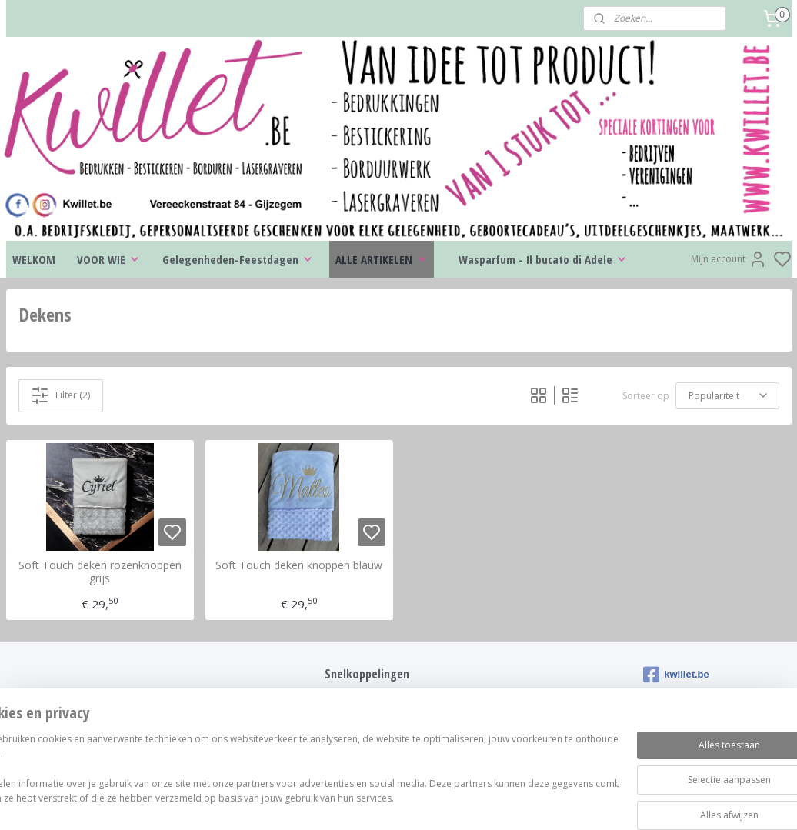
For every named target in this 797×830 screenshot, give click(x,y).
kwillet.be (676, 674)
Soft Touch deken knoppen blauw (298, 565)
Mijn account (729, 259)
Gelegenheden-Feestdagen (238, 259)
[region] (296, 776)
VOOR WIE (109, 259)
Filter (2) (60, 394)
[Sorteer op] (727, 395)
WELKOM (33, 259)
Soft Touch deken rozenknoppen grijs (100, 572)
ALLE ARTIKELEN (381, 259)
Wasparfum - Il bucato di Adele (543, 259)
